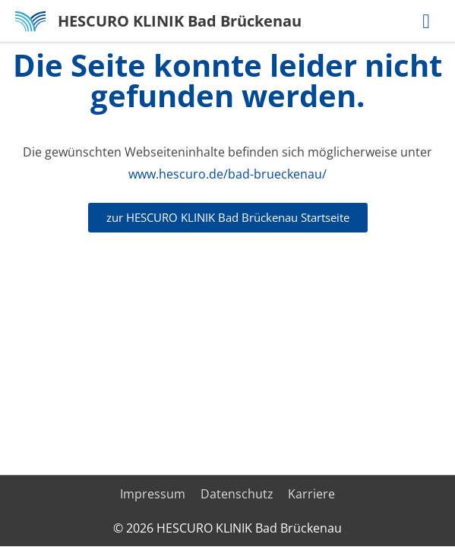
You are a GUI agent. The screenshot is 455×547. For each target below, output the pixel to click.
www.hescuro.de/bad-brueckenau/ (227, 174)
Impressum (152, 493)
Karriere (311, 493)
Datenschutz (237, 493)
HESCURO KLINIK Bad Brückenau (180, 21)
